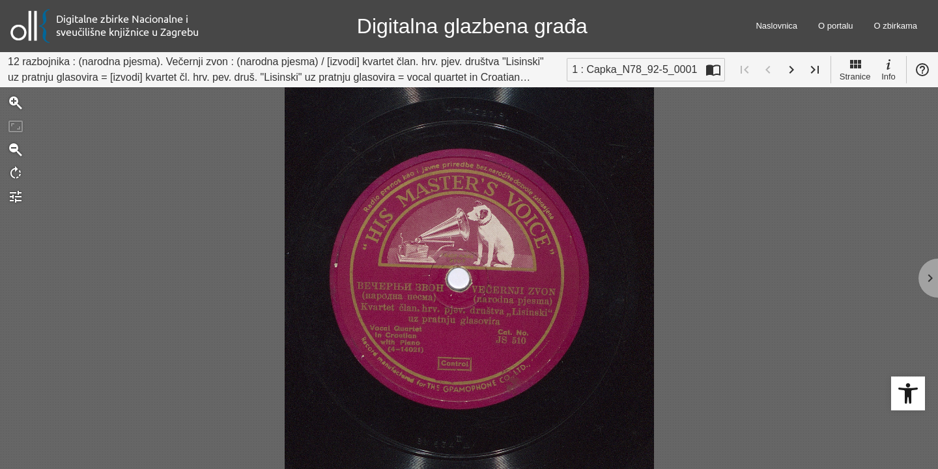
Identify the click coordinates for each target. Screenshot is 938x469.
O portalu (835, 26)
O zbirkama (895, 26)
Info (888, 69)
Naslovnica (776, 26)
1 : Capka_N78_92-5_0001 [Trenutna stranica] (634, 69)
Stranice (855, 69)
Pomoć (922, 70)
